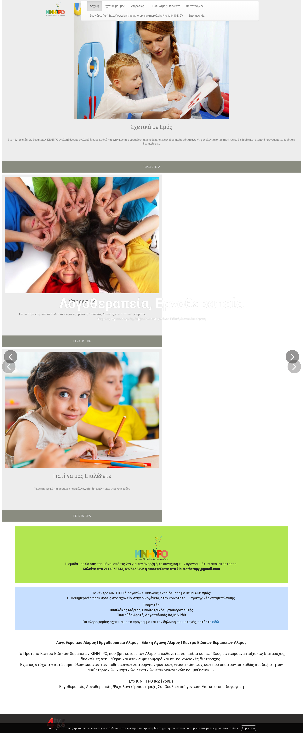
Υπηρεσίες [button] (139, 6)
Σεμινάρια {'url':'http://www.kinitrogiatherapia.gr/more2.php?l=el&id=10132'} (136, 15)
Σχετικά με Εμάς (115, 6)
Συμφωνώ (248, 728)
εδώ (215, 622)
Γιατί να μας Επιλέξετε (166, 6)
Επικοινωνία (196, 15)
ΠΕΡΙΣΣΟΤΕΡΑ (151, 166)
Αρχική (94, 6)
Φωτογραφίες (195, 6)
